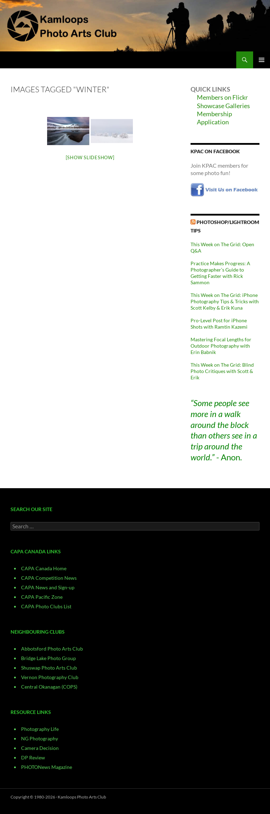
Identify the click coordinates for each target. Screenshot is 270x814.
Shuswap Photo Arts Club (49, 668)
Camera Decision (40, 748)
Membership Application (214, 118)
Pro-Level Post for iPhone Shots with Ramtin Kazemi (219, 323)
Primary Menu (261, 59)
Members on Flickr (222, 97)
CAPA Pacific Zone (42, 597)
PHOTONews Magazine (46, 767)
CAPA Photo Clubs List (46, 606)
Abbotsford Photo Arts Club (52, 649)
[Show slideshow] (90, 157)
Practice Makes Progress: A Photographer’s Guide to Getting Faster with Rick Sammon (220, 272)
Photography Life (40, 729)
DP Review (33, 757)
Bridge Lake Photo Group (48, 658)
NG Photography (39, 738)
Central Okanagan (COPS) (49, 687)
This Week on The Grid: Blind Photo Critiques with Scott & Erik (222, 371)
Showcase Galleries (223, 106)
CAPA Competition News (49, 578)
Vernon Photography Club (49, 677)
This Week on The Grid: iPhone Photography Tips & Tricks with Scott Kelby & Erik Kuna (225, 301)
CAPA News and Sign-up (48, 587)
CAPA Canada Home (43, 568)
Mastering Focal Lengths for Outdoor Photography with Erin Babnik (221, 345)
